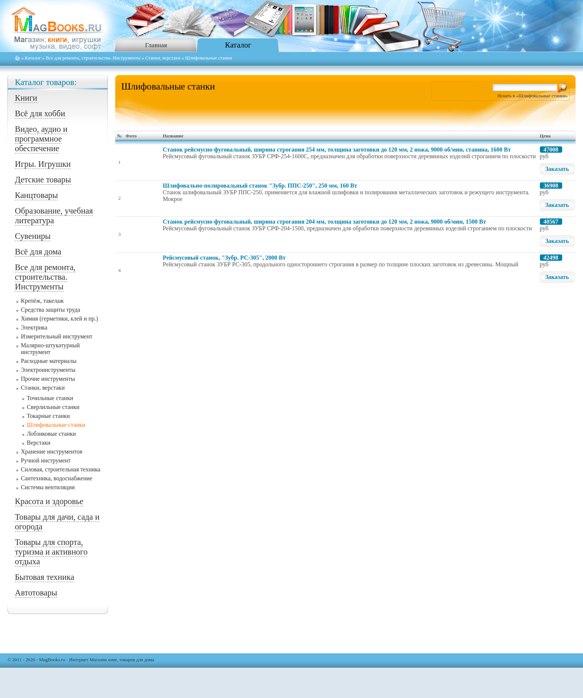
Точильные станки (50, 398)
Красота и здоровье (49, 501)
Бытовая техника (44, 577)
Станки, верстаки (162, 58)
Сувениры (33, 236)
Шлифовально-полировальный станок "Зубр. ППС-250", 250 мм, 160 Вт (260, 185)
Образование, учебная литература (54, 215)
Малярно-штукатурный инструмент (50, 348)
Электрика (34, 327)
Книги (26, 98)
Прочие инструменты (48, 379)
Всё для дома (38, 251)
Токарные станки (48, 416)
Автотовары (36, 592)
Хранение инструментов (52, 451)
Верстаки (39, 442)
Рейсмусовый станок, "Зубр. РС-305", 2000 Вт (224, 257)
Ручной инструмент (46, 460)
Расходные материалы (49, 361)
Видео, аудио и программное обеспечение (41, 138)
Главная (156, 45)
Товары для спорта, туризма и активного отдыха (51, 552)
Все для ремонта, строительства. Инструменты (93, 58)
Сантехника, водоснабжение (56, 478)
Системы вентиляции (48, 487)
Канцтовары (36, 195)
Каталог (238, 44)
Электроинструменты (48, 370)
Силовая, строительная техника (60, 469)
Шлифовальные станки (56, 425)
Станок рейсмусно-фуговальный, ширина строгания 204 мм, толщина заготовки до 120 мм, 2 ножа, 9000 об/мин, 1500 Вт (324, 221)
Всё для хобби (40, 113)
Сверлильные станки (53, 407)
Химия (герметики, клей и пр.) (59, 318)
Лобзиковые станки (51, 434)
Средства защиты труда (50, 309)
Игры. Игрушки (43, 164)
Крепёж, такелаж (42, 301)
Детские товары (43, 179)
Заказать (557, 169)
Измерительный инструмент (56, 336)
